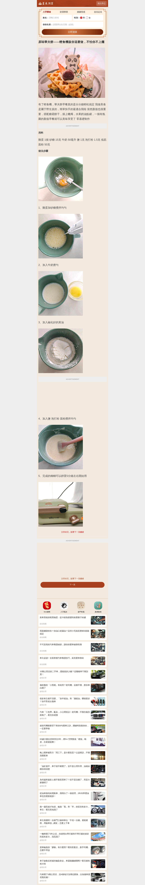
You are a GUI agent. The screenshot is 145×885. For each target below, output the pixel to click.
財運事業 (64, 12)
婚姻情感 (81, 12)
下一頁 (72, 585)
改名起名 (98, 12)
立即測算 (72, 32)
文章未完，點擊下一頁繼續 (72, 579)
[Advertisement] (72, 398)
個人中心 (101, 3)
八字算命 (47, 12)
